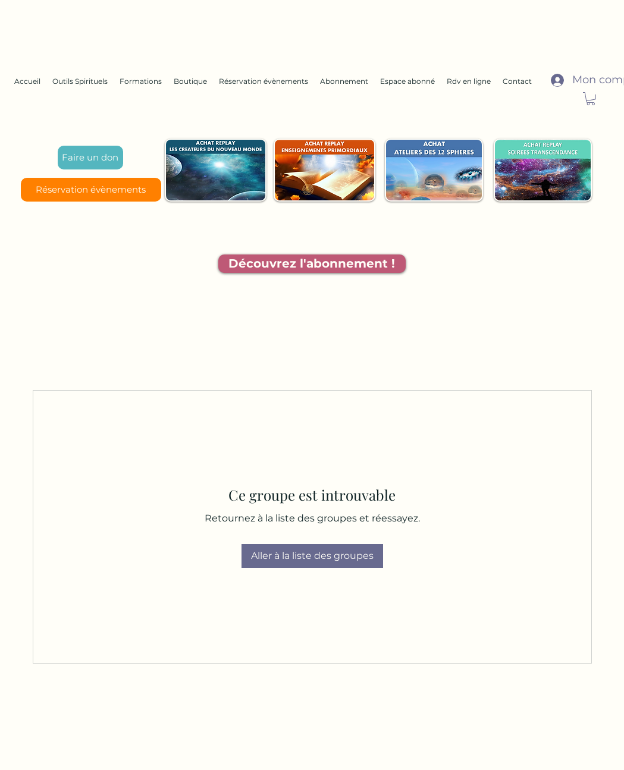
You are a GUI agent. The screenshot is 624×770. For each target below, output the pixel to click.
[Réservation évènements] (91, 190)
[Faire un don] (90, 157)
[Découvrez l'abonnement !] (312, 263)
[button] (590, 98)
